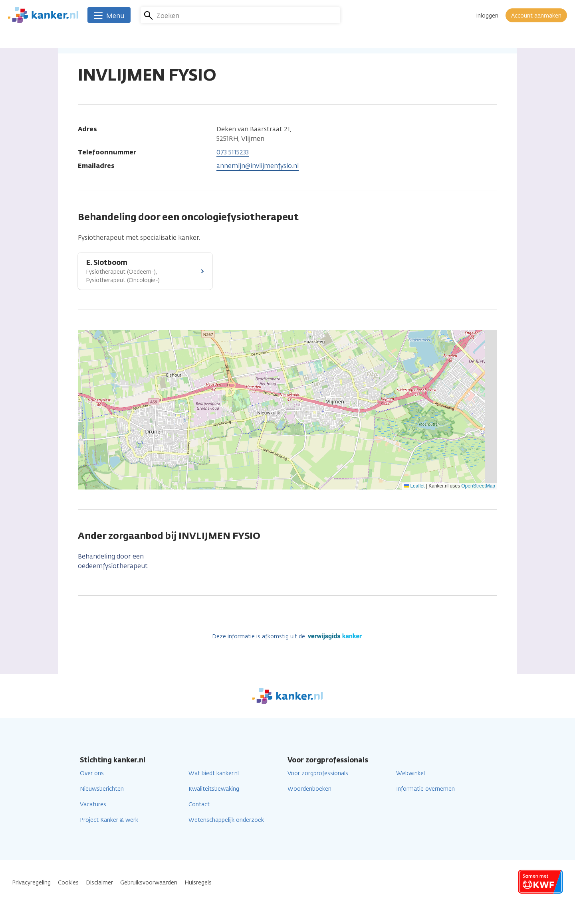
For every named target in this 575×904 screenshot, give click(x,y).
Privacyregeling (31, 882)
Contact (199, 804)
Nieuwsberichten (102, 789)
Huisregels (198, 882)
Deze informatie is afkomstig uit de (287, 636)
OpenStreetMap (478, 486)
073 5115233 (232, 152)
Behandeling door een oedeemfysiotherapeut (113, 561)
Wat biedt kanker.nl (213, 773)
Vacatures (93, 804)
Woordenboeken (309, 789)
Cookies (68, 882)
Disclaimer (99, 882)
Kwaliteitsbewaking (213, 789)
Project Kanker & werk (109, 820)
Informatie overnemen (425, 789)
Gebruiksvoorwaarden (148, 882)
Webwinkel (410, 773)
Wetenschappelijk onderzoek (226, 820)
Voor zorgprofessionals (318, 773)
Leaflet (414, 486)
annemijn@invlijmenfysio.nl (257, 166)
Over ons (92, 773)
